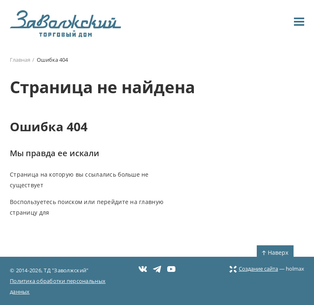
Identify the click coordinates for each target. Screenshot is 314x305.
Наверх (275, 252)
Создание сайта (253, 268)
